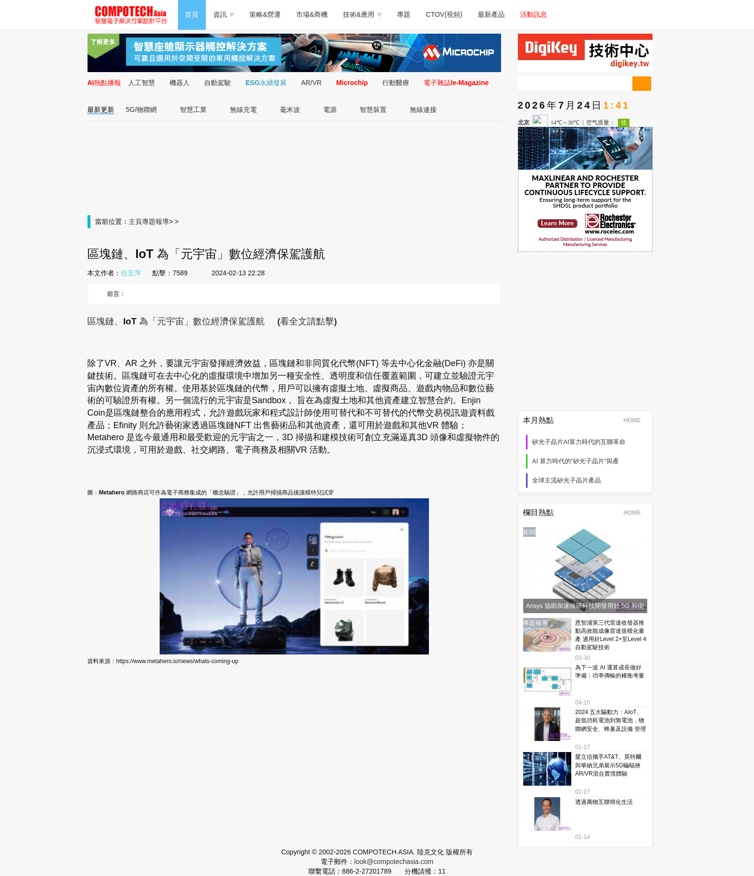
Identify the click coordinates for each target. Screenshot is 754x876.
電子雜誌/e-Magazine (456, 82)
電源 (330, 109)
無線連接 (423, 109)
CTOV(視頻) (444, 14)
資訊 (224, 14)
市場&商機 (311, 14)
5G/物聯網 (141, 109)
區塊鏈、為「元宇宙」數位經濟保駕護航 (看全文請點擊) (212, 321)
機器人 (180, 82)
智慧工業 (193, 109)
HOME (635, 420)
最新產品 (491, 14)
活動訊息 (533, 14)
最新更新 (101, 109)
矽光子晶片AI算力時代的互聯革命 (579, 441)
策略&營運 (265, 14)
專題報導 (155, 221)
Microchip (352, 82)
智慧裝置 (373, 109)
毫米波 (290, 109)
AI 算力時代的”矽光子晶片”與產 (575, 461)
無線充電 (243, 109)
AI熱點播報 (104, 82)
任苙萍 (131, 273)
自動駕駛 (217, 82)
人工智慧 (141, 82)
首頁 (192, 14)
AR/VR (311, 82)
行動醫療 (395, 82)
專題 (404, 14)
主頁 (135, 221)
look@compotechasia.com (393, 861)
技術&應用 (362, 14)
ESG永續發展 (266, 82)
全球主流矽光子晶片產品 (566, 480)
